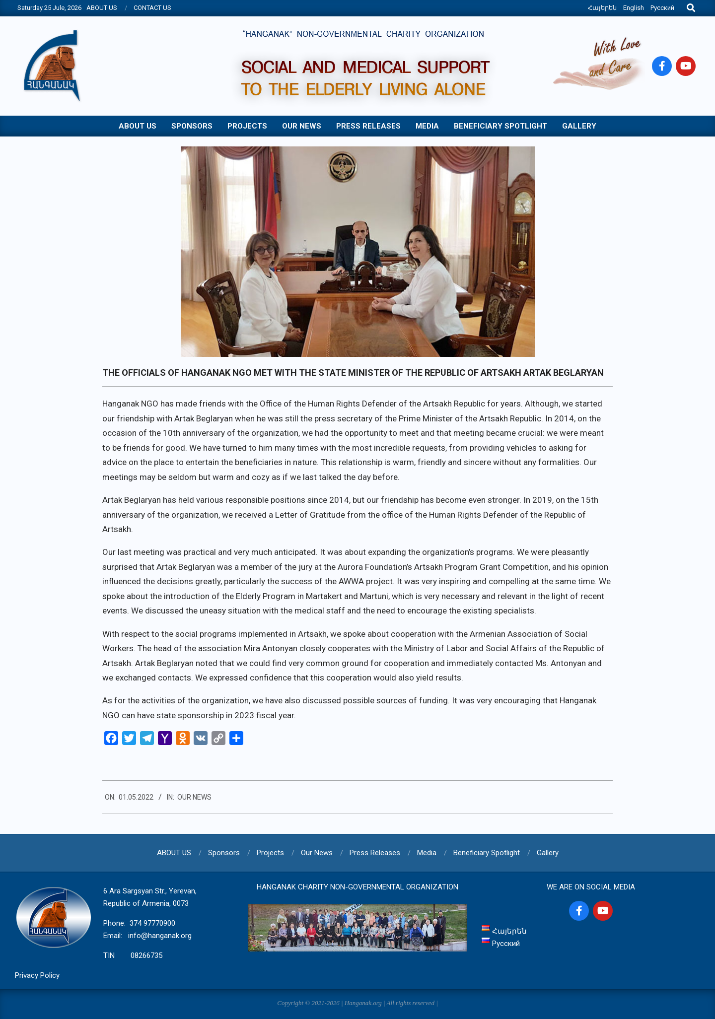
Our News (194, 797)
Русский (662, 7)
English (633, 7)
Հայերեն (602, 7)
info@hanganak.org (160, 935)
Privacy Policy (37, 975)
